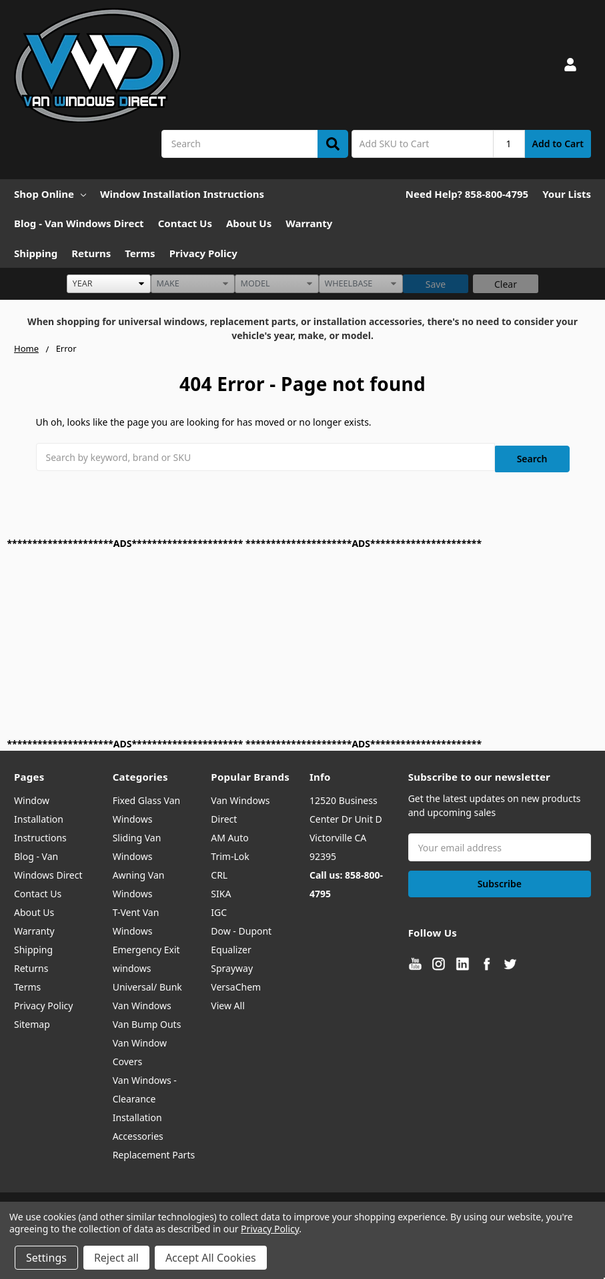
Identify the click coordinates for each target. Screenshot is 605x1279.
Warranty (308, 223)
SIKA (221, 889)
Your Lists (566, 194)
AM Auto (229, 833)
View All (227, 1001)
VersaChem (236, 983)
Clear (505, 284)
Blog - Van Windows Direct (79, 223)
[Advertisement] (302, 639)
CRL (219, 871)
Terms (140, 253)
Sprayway (232, 964)
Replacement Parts (154, 1150)
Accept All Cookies (210, 1257)
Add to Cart (558, 143)
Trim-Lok (230, 852)
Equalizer (231, 945)
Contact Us (185, 223)
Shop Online (50, 194)
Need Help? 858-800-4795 (467, 194)
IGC (219, 908)
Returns (91, 253)
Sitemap (32, 1020)
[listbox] (109, 283)
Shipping (35, 253)
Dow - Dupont (241, 927)
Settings (46, 1257)
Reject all (116, 1257)
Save (436, 284)
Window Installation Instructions (182, 194)
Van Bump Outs (147, 1020)
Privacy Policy (203, 253)
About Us (248, 223)
